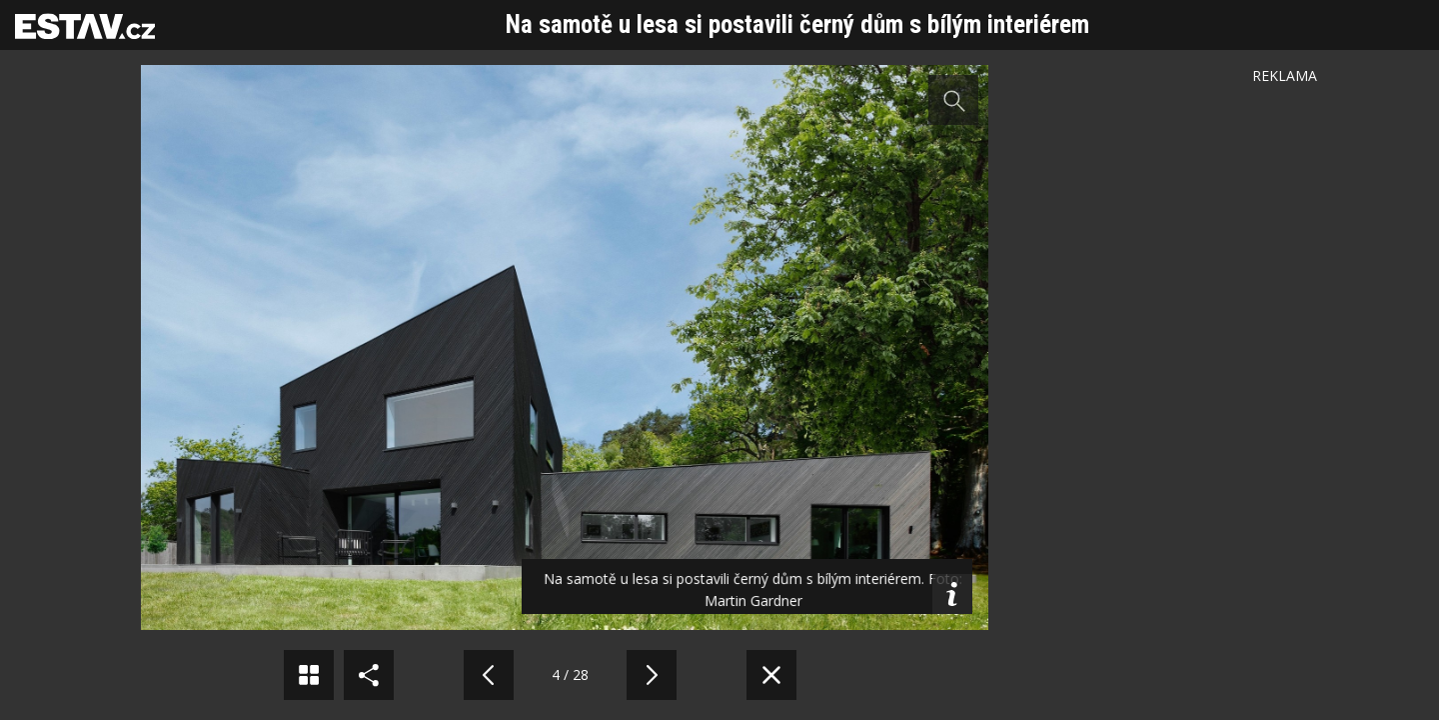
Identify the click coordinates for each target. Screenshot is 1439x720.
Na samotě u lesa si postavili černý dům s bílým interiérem (797, 24)
